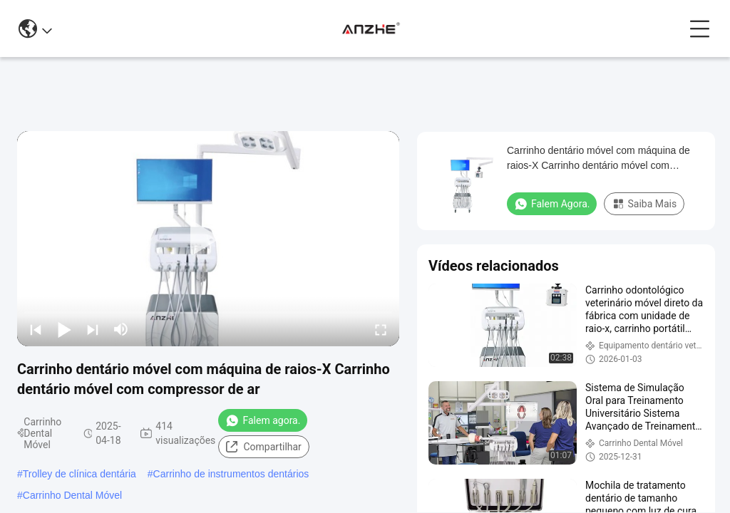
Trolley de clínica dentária (79, 474)
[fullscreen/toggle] (380, 329)
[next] (92, 329)
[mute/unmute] (121, 329)
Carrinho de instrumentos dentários (231, 474)
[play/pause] (64, 329)
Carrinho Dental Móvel (72, 495)
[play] (208, 238)
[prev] (35, 329)
